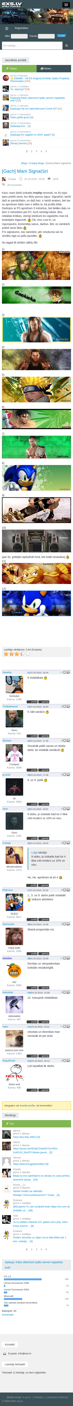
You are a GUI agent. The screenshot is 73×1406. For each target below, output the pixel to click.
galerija (45, 702)
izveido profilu (27, 1105)
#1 (28, 672)
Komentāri (7, 1314)
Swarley (7, 672)
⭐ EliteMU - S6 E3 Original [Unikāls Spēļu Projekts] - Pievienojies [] (37, 78)
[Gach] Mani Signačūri (25, 171)
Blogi (24, 163)
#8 (28, 924)
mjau (5, 1026)
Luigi (34, 852)
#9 (28, 958)
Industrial (8, 992)
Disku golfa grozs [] (37, 116)
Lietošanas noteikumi (57, 1397)
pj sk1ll (6, 774)
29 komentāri (14, 185)
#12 (29, 1061)
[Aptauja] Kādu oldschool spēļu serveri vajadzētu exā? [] (37, 98)
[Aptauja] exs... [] (37, 125)
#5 (28, 809)
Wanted (7, 740)
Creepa (12, 179)
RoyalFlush (9, 1060)
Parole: (42, 36)
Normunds (8, 924)
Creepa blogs (36, 163)
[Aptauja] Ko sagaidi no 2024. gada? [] (37, 133)
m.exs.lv (26, 1397)
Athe (5, 808)
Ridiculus (8, 890)
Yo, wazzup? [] (37, 88)
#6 (28, 843)
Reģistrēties (21, 28)
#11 (29, 1026)
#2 (28, 706)
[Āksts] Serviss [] (37, 142)
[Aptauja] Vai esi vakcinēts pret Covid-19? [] (37, 107)
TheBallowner (10, 706)
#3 (28, 741)
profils (34, 702)
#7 (28, 890)
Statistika (38, 1397)
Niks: (16, 36)
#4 (28, 775)
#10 (29, 992)
